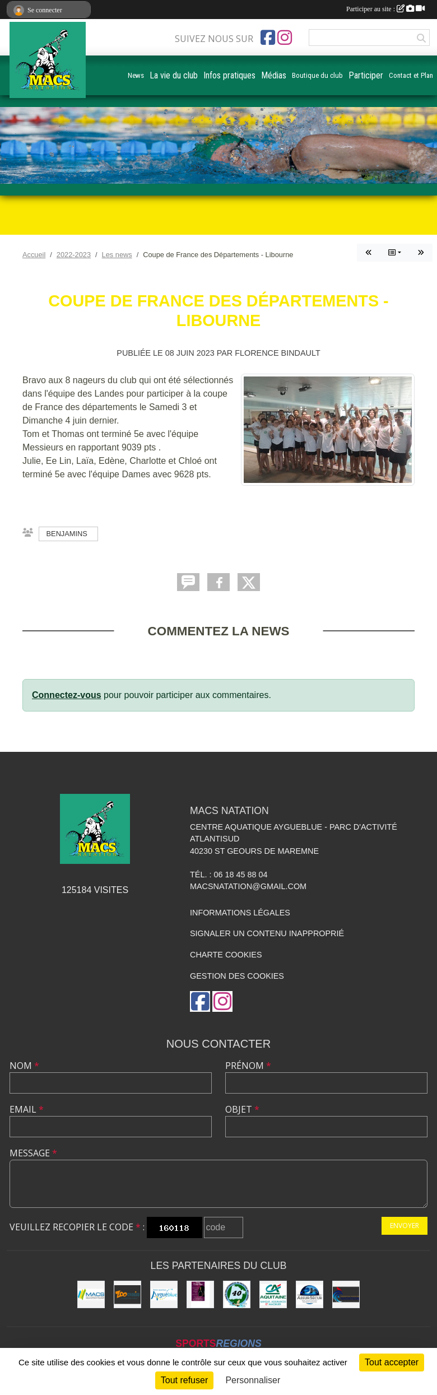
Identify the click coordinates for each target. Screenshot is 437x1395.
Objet (242, 1109)
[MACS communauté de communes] (91, 1294)
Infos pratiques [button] (229, 75)
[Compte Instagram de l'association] (284, 37)
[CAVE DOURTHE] (200, 1294)
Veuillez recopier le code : (77, 1227)
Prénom (248, 1065)
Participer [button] (365, 75)
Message (33, 1153)
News (136, 75)
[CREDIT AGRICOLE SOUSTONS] (273, 1294)
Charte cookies (226, 954)
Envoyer (404, 1225)
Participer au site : (385, 9)
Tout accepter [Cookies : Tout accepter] (392, 1362)
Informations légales (240, 912)
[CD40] (236, 1294)
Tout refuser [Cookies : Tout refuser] (184, 1380)
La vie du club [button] (174, 75)
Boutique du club (317, 75)
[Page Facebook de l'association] (268, 37)
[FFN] (346, 1294)
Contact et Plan (411, 75)
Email (27, 1109)
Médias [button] (273, 75)
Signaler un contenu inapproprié (267, 933)
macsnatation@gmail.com (248, 886)
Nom (24, 1065)
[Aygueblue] (164, 1294)
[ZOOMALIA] (127, 1294)
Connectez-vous (66, 695)
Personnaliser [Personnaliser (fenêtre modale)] (252, 1380)
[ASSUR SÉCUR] (309, 1294)
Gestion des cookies (237, 975)
